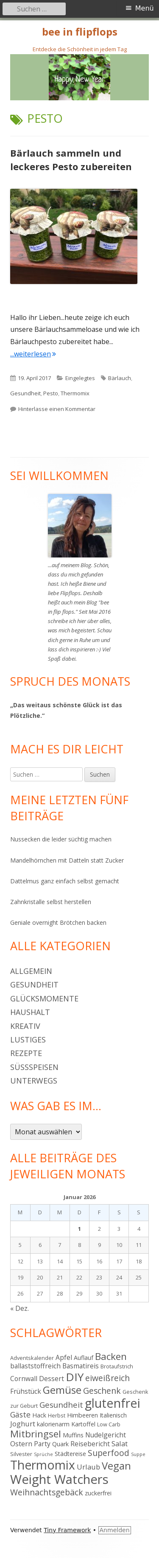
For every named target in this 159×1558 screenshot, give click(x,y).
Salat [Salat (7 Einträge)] (120, 1443)
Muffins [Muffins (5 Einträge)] (73, 1435)
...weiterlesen (33, 353)
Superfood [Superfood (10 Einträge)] (108, 1453)
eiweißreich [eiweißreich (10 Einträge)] (107, 1378)
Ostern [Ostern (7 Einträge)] (21, 1443)
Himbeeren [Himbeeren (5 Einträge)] (82, 1415)
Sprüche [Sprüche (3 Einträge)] (43, 1454)
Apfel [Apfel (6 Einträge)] (64, 1357)
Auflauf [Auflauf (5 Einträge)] (83, 1358)
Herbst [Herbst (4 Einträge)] (56, 1415)
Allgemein (31, 971)
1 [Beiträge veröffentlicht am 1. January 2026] (79, 1229)
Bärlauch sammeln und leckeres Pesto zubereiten (71, 159)
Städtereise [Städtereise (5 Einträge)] (70, 1454)
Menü (144, 8)
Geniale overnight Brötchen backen (58, 922)
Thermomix (75, 393)
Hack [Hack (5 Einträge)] (39, 1415)
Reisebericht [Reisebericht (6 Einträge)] (90, 1443)
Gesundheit (25, 393)
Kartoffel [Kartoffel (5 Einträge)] (83, 1424)
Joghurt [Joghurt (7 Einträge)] (22, 1423)
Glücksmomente (44, 998)
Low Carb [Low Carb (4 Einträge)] (108, 1424)
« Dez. (19, 1308)
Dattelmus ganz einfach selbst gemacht (64, 881)
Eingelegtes (80, 378)
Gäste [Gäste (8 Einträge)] (20, 1414)
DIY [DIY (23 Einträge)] (75, 1376)
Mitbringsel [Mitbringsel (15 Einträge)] (35, 1433)
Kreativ (25, 1026)
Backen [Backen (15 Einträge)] (111, 1356)
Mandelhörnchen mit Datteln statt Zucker (67, 860)
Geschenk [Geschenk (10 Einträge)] (102, 1390)
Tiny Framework (67, 1530)
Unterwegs (33, 1080)
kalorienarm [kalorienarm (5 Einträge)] (53, 1424)
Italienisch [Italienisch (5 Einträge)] (113, 1415)
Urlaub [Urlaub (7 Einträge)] (88, 1467)
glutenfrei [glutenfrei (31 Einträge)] (112, 1403)
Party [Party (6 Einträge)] (42, 1443)
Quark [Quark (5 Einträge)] (60, 1444)
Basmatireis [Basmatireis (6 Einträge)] (80, 1365)
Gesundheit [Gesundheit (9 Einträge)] (61, 1404)
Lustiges (28, 1039)
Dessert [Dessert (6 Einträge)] (51, 1378)
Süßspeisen (34, 1067)
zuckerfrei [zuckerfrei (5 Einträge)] (98, 1493)
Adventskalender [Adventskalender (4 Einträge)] (32, 1358)
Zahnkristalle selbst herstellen (50, 902)
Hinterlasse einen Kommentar (56, 409)
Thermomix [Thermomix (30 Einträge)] (42, 1465)
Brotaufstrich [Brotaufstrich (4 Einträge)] (116, 1366)
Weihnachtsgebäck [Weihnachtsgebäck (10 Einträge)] (46, 1492)
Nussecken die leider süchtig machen (61, 839)
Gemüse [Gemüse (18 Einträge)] (62, 1390)
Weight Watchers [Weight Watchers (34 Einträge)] (59, 1479)
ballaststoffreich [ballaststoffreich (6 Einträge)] (35, 1365)
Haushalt (30, 1012)
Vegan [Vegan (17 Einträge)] (116, 1466)
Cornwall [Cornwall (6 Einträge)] (23, 1378)
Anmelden (115, 1530)
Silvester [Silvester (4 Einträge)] (21, 1454)
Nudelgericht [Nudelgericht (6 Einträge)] (105, 1434)
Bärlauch (119, 378)
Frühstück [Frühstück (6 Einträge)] (25, 1391)
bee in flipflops (79, 32)
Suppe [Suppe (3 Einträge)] (138, 1454)
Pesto (50, 393)
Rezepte (26, 1053)
